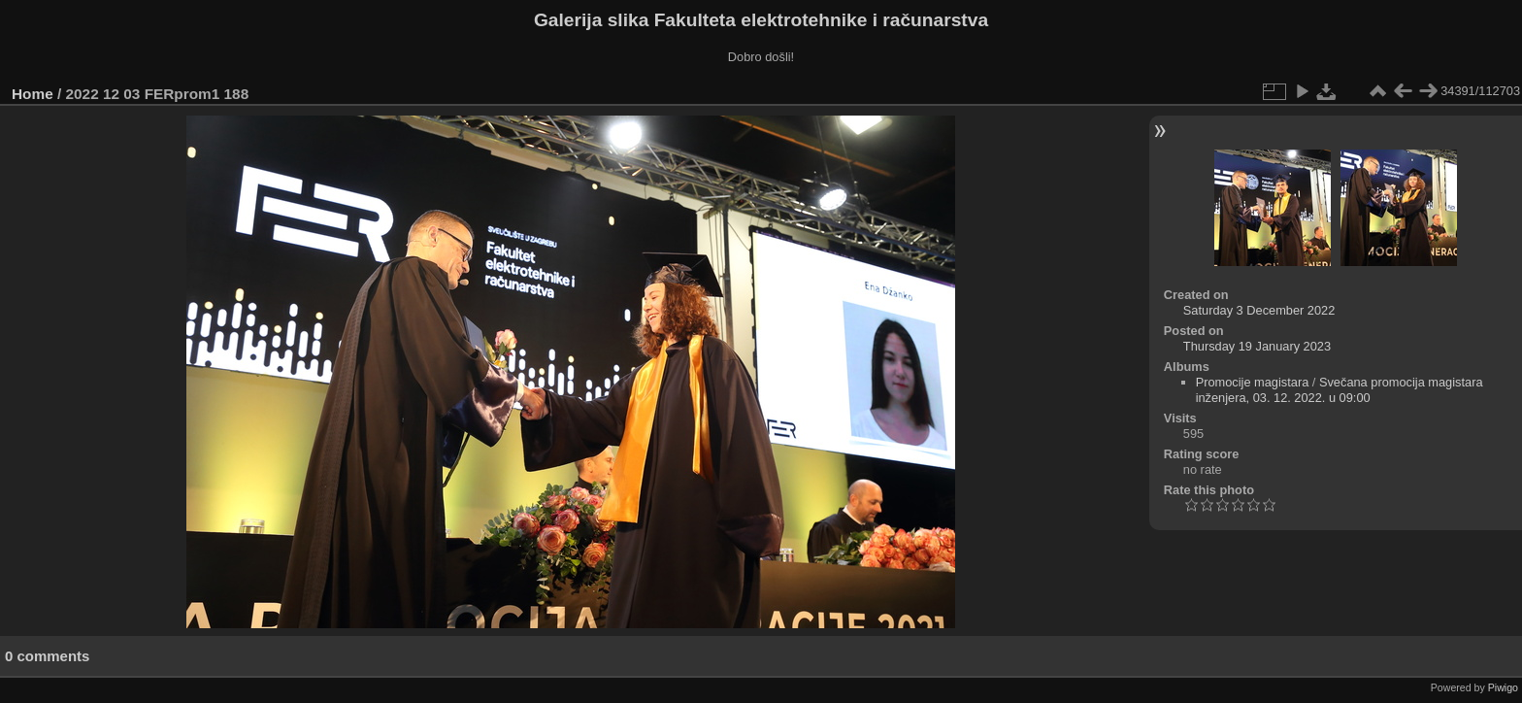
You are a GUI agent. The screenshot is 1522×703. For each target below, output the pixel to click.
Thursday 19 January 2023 (1257, 346)
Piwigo (1503, 687)
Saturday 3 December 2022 (1259, 310)
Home (32, 93)
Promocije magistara (1252, 382)
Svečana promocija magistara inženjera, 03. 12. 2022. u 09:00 (1339, 390)
